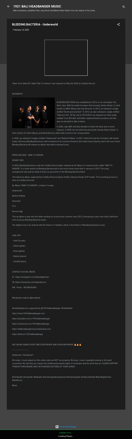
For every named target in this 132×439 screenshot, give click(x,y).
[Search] (123, 7)
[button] (118, 25)
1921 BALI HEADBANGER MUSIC (37, 6)
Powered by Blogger (66, 427)
